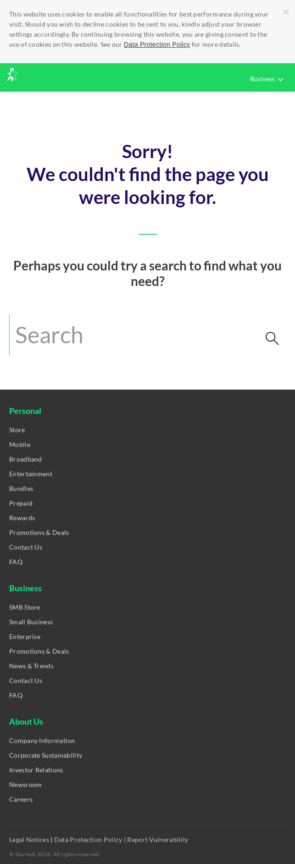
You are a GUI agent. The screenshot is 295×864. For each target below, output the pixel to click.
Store (17, 430)
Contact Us (25, 547)
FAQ (15, 562)
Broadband (25, 459)
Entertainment (30, 474)
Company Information (42, 740)
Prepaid (21, 503)
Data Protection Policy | (90, 839)
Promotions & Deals (39, 532)
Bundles (21, 488)
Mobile (19, 444)
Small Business (31, 622)
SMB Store (24, 607)
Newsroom (25, 784)
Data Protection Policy (157, 44)
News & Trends (31, 666)
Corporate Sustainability (45, 755)
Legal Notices (29, 839)
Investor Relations (36, 770)
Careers (21, 799)
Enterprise (24, 636)
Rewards (22, 518)
